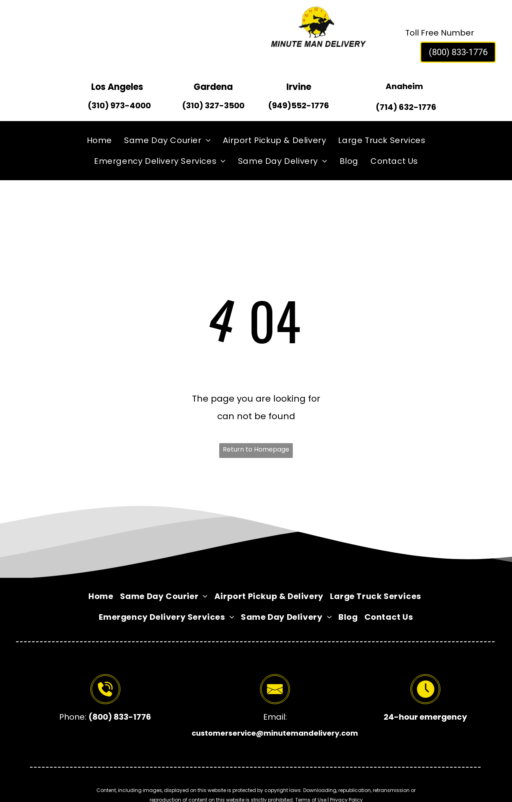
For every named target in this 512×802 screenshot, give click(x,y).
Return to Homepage (256, 449)
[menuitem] (99, 140)
